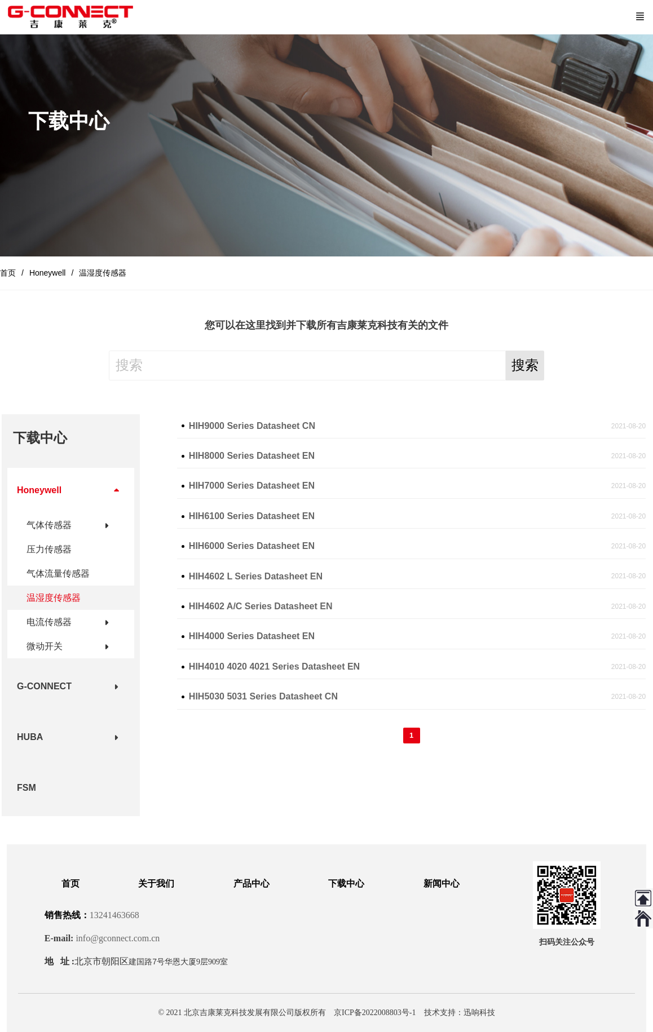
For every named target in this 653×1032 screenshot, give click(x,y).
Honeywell (47, 272)
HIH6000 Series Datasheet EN (252, 546)
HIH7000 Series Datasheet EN (252, 485)
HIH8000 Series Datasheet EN (252, 455)
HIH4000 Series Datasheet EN (252, 636)
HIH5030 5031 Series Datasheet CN (263, 696)
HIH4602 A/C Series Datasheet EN (261, 606)
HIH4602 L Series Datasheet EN (256, 576)
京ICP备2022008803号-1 (375, 1012)
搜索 (525, 365)
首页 (8, 272)
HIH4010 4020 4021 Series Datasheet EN (274, 666)
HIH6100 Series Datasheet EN (252, 516)
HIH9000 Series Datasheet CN (252, 426)
